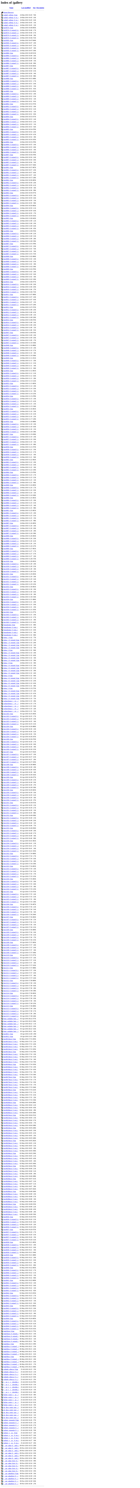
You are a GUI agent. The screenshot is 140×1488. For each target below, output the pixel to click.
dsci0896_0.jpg (8, 142)
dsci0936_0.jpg (8, 1217)
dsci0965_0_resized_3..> (11, 470)
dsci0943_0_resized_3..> (11, 1316)
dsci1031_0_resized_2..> (11, 581)
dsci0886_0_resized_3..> (11, 63)
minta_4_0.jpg (7, 675)
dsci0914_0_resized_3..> (11, 330)
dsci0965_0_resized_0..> (11, 462)
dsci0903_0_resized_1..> (11, 198)
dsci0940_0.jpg (8, 1268)
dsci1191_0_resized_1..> (11, 808)
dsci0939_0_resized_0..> (11, 1257)
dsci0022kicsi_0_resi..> (10, 1130)
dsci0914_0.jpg (8, 320)
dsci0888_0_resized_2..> (11, 86)
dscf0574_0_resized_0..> (11, 30)
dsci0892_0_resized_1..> (11, 109)
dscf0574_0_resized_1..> (11, 33)
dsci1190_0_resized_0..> (11, 792)
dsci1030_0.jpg (8, 561)
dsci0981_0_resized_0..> (11, 513)
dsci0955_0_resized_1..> (11, 414)
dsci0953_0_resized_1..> (11, 388)
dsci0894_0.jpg (8, 116)
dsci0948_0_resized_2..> (11, 353)
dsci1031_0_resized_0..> (11, 576)
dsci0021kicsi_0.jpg (9, 1115)
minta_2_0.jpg (7, 650)
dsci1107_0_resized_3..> (11, 927)
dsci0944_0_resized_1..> (11, 1323)
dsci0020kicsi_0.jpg (9, 1102)
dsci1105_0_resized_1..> (11, 897)
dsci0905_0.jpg (8, 218)
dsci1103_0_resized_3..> (11, 876)
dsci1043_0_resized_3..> (11, 622)
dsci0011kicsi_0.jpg (9, 1039)
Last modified (26, 8)
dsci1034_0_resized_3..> (11, 609)
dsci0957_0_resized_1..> (11, 439)
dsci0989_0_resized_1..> (11, 554)
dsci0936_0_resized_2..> (11, 1224)
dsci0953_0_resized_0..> (11, 386)
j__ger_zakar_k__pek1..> (11, 1445)
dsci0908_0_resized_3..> (11, 266)
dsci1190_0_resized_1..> (11, 795)
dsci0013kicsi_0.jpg (9, 1052)
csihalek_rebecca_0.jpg (10, 1369)
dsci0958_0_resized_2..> (11, 454)
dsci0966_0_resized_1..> (11, 477)
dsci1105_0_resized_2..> (11, 899)
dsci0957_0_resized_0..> (11, 437)
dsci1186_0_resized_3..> (11, 749)
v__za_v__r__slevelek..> (11, 1382)
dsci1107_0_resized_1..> (11, 922)
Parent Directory (8, 12)
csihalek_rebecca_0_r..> (10, 1372)
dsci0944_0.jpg (8, 1318)
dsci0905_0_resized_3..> (11, 228)
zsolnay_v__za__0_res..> (11, 1435)
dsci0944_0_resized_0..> (11, 1321)
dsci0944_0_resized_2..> (11, 1326)
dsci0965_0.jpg (8, 459)
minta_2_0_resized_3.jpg (11, 660)
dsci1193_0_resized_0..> (11, 830)
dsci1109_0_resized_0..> (11, 932)
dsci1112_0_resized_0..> (11, 983)
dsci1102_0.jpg (8, 853)
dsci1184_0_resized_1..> (11, 731)
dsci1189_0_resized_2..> (11, 785)
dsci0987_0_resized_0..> (11, 526)
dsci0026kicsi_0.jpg (9, 1179)
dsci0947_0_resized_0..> (11, 335)
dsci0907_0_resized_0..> (11, 246)
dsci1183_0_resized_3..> (11, 724)
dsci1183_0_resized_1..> (11, 719)
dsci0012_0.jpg (8, 1036)
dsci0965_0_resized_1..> (11, 465)
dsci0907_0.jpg (8, 244)
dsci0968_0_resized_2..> (11, 493)
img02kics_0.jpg (8, 1344)
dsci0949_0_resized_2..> (11, 365)
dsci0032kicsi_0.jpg (9, 1204)
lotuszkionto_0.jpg (9, 625)
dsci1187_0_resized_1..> (11, 757)
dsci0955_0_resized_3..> (11, 419)
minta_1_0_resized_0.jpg (11, 640)
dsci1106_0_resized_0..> (11, 907)
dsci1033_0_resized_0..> (11, 589)
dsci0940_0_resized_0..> (11, 1270)
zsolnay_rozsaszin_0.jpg (11, 1420)
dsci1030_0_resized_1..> (11, 566)
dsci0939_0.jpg (8, 1255)
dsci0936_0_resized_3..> (11, 1227)
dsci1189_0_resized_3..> (11, 787)
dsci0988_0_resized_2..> (11, 543)
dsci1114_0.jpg (8, 993)
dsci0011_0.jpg (8, 1034)
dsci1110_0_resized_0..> (11, 958)
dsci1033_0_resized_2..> (11, 594)
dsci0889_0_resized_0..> (11, 94)
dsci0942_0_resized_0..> (11, 1295)
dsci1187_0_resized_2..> (11, 759)
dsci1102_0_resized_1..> (11, 858)
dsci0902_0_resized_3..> (11, 190)
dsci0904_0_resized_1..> (11, 210)
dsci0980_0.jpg (8, 498)
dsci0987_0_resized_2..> (11, 531)
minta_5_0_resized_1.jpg (11, 693)
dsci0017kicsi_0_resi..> (10, 1079)
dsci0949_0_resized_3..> (11, 368)
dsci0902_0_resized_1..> (11, 185)
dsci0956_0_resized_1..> (11, 426)
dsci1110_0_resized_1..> (11, 960)
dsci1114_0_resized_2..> (11, 1001)
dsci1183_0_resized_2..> (11, 721)
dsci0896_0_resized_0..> (11, 144)
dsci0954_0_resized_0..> (11, 399)
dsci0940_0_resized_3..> (11, 1278)
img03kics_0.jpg (8, 1356)
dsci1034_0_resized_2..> (11, 607)
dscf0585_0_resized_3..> (11, 50)
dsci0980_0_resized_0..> (11, 500)
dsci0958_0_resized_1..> (11, 452)
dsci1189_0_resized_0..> (11, 780)
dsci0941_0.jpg (8, 1280)
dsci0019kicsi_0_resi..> (10, 1092)
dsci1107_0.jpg (8, 917)
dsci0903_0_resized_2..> (11, 200)
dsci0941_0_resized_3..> (11, 1290)
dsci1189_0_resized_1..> (11, 782)
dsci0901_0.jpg (8, 167)
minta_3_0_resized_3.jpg (11, 673)
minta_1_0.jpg (7, 637)
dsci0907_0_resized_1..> (11, 249)
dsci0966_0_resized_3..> (11, 482)
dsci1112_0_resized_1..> (11, 985)
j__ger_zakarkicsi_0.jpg (10, 1473)
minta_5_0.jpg (7, 688)
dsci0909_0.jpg (8, 269)
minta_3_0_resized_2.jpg (11, 670)
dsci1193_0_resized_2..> (11, 836)
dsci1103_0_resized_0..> (11, 869)
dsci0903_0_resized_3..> (11, 203)
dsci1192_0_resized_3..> (11, 825)
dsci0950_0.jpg (8, 371)
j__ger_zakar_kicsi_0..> (10, 1461)
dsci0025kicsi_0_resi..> (10, 1168)
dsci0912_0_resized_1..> (11, 312)
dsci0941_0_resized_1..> (11, 1285)
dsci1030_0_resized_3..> (11, 571)
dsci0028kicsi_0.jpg (9, 1191)
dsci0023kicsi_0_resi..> (10, 1143)
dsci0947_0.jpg (8, 332)
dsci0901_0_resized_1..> (11, 172)
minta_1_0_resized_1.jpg (11, 642)
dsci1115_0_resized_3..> (11, 1016)
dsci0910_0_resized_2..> (11, 289)
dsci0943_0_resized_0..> (11, 1308)
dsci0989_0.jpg (8, 548)
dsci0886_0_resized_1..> (11, 58)
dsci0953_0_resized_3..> (11, 393)
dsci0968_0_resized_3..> (11, 495)
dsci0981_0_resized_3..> (11, 520)
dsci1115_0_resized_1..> (11, 1011)
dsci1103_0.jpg (8, 866)
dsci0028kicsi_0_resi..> (10, 1194)
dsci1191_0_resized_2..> (11, 810)
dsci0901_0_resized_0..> (11, 170)
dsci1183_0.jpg (8, 714)
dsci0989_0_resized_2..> (11, 556)
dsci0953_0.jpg (8, 383)
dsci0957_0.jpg (8, 434)
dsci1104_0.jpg (8, 879)
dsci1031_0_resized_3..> (11, 584)
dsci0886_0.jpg (8, 53)
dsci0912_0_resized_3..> (11, 317)
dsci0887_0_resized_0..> (11, 68)
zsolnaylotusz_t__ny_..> (11, 701)
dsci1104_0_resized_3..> (11, 889)
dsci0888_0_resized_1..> (11, 83)
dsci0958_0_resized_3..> (11, 457)
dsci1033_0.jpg (8, 587)
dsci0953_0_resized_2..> (11, 391)
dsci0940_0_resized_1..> (11, 1273)
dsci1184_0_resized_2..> (11, 734)
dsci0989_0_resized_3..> (11, 559)
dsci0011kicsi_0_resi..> (10, 1041)
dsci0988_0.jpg (8, 536)
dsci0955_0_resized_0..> (11, 411)
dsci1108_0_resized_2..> (11, 950)
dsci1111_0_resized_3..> (11, 978)
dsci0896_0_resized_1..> (11, 147)
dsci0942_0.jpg (8, 1293)
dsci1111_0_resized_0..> (11, 970)
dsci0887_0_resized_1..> (11, 71)
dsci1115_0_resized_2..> (11, 1013)
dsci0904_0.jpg (8, 205)
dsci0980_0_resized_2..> (11, 505)
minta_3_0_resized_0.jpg (11, 665)
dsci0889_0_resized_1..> (11, 96)
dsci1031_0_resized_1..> (11, 579)
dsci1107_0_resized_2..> (11, 924)
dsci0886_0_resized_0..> (11, 55)
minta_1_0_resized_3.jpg (11, 648)
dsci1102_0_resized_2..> (11, 861)
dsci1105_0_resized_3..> (11, 902)
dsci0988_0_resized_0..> (11, 538)
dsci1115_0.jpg (8, 1006)
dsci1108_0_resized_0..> (11, 945)
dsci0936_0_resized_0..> (11, 1219)
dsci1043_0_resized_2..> (11, 620)
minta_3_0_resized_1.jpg (11, 668)
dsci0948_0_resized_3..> (11, 355)
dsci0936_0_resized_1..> (11, 1222)
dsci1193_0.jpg (8, 828)
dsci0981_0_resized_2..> (11, 518)
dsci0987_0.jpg (8, 523)
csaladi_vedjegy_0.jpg (10, 15)
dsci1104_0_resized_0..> (11, 881)
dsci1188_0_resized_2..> (11, 772)
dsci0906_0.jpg (8, 231)
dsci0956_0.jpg (8, 421)
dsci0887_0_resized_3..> (11, 76)
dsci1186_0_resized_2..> (11, 747)
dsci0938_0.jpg (8, 1242)
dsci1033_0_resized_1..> (11, 592)
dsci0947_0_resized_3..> (11, 343)
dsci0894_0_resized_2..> (11, 124)
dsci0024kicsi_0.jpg (9, 1153)
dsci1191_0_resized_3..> (11, 813)
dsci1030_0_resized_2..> (11, 569)
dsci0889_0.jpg (8, 91)
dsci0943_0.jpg (8, 1306)
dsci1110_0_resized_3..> (11, 965)
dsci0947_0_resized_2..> (11, 340)
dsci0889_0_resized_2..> (11, 99)
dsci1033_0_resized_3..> (11, 597)
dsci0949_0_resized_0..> (11, 360)
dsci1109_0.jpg (8, 930)
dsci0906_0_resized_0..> (11, 233)
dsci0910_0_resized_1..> (11, 287)
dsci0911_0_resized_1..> (11, 299)
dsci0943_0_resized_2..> (11, 1313)
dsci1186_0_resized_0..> (11, 742)
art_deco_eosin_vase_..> (11, 1407)
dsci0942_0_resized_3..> (11, 1303)
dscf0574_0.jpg (8, 28)
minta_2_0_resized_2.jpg (11, 658)
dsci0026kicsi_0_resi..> (10, 1181)
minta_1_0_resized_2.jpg (11, 645)
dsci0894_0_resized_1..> (11, 122)
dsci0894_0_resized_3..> (11, 127)
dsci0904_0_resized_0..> (11, 208)
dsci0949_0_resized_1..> (11, 363)
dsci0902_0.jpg (8, 180)
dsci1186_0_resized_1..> (11, 744)
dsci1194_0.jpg (8, 841)
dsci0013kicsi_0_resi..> (10, 1054)
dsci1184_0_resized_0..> (11, 729)
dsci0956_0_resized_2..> (11, 429)
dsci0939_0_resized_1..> (11, 1260)
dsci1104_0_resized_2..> (11, 886)
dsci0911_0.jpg (8, 294)
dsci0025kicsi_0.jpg (9, 1166)
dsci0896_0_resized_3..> (11, 152)
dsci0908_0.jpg (8, 256)
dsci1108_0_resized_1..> (11, 947)
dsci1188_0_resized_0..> (11, 767)
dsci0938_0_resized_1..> (11, 1247)
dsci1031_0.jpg (8, 574)
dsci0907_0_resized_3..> (11, 254)
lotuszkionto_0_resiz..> (10, 627)
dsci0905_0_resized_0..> (11, 221)
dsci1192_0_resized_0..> (11, 818)
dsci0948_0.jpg (8, 345)
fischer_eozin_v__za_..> (11, 1395)
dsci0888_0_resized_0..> (11, 81)
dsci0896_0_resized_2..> (11, 150)
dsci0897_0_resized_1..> (11, 160)
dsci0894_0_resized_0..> (11, 119)
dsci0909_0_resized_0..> (11, 271)
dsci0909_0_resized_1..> (11, 274)
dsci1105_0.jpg (8, 891)
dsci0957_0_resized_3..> (11, 444)
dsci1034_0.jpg (8, 599)
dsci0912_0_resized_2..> (11, 315)
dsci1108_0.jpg (8, 942)
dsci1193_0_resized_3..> (11, 838)
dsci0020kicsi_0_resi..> (10, 1105)
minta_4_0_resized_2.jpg (11, 683)
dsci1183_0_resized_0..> (11, 716)
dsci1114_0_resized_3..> (11, 1003)
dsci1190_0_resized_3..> (11, 800)
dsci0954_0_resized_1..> (11, 401)
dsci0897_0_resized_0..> (11, 157)
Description (40, 8)
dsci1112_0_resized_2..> (11, 988)
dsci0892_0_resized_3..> (11, 114)
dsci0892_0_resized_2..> (11, 111)
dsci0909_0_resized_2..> (11, 277)
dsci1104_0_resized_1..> (11, 884)
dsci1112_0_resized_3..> (11, 991)
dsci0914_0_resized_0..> (11, 322)
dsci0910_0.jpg (8, 282)
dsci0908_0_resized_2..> (11, 264)
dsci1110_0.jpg (8, 955)
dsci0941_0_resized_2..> (11, 1288)
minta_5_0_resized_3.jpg (11, 698)
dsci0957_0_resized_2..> (11, 442)
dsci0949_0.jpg (8, 358)
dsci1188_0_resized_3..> (11, 775)
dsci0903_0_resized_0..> (11, 195)
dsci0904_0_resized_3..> (11, 216)
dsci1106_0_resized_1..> (11, 909)
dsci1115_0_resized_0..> (11, 1008)
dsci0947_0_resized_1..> (11, 338)
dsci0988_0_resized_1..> (11, 541)
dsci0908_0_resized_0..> (11, 259)
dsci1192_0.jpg (8, 815)
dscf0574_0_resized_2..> (11, 35)
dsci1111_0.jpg (8, 968)
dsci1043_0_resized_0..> (11, 614)
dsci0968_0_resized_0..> (11, 487)
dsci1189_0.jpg (8, 777)
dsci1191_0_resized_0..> (11, 805)
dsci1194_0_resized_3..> (11, 851)
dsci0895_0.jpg (8, 129)
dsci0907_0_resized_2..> (11, 251)
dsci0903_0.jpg (8, 193)
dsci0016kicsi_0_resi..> (10, 1067)
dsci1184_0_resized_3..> (11, 736)
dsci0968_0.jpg (8, 485)
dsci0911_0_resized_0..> (11, 297)
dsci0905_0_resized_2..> (11, 226)
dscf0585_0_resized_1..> (11, 45)
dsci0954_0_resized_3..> (11, 406)
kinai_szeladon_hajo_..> (11, 1018)
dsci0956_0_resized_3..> (11, 432)
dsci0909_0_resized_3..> (11, 279)
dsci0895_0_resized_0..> (11, 132)
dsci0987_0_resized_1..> (11, 528)
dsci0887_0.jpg (8, 66)
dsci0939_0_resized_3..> (11, 1265)
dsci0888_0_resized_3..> (11, 89)
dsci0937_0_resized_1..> (11, 1234)
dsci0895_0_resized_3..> (11, 139)
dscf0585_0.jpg (8, 40)
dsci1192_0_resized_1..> (11, 820)
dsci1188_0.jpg (8, 764)
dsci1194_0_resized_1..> (11, 846)
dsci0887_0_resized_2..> (11, 73)
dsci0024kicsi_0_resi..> (10, 1156)
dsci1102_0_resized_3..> (11, 863)
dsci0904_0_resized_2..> (11, 213)
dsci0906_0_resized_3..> (11, 241)
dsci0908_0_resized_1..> (11, 261)
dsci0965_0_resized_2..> (11, 467)
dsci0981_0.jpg (8, 510)
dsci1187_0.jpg (8, 752)
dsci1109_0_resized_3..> (11, 940)
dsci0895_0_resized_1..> (11, 134)
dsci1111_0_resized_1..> (11, 973)
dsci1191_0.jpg (8, 803)
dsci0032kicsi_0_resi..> (10, 1207)
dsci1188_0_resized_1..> (11, 769)
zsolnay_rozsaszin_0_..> (11, 1422)
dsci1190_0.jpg (8, 790)
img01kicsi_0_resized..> (11, 1334)
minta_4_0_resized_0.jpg (11, 678)
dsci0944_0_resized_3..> (11, 1328)
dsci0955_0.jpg (8, 409)
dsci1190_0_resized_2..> (11, 797)
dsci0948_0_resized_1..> (11, 350)
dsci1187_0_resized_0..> (11, 754)
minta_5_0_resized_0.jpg (11, 691)
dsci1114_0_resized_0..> (11, 996)
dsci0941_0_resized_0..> (11, 1283)
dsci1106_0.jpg (8, 904)
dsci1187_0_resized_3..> (11, 762)
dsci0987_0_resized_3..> (11, 533)
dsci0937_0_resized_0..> (11, 1232)
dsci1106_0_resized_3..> (11, 914)
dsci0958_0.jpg (8, 447)
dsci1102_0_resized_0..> (11, 856)
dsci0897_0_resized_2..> (11, 162)
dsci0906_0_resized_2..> (11, 238)
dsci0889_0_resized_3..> (11, 101)
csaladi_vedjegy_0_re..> (11, 17)
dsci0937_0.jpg (8, 1229)
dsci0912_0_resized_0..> (11, 310)
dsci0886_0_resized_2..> (11, 61)
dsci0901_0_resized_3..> (11, 177)
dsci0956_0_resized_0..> (11, 424)
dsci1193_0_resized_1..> (11, 833)
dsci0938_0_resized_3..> (11, 1252)
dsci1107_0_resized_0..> (11, 919)
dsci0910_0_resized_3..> (11, 292)
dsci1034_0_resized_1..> (11, 604)
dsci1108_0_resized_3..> (11, 952)
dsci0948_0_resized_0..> (11, 348)
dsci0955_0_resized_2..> (11, 416)
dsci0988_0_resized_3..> (11, 546)
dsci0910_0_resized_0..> (11, 284)
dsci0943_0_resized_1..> (11, 1311)
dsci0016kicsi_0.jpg (9, 1064)
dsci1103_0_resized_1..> (11, 871)
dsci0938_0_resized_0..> (11, 1245)
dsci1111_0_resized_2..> (11, 975)
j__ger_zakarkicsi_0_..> (10, 1476)
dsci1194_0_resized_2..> (11, 848)
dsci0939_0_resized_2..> (11, 1262)
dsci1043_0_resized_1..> (11, 617)
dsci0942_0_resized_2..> (11, 1301)
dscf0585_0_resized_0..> (11, 43)
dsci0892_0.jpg (8, 104)
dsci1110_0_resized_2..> (11, 963)
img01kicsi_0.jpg (8, 1331)
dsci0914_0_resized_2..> (11, 327)
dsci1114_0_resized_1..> (11, 998)
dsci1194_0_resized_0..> (11, 843)
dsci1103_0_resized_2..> (11, 874)
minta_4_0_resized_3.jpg (11, 686)
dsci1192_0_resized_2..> (11, 823)
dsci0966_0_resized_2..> (11, 480)
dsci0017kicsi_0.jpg (9, 1077)
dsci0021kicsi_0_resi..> (10, 1118)
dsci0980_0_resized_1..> (11, 503)
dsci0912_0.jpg (8, 307)
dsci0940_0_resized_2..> (11, 1275)
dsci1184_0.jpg (8, 726)
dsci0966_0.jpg (8, 472)
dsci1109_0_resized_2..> (11, 937)
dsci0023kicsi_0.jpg (9, 1140)
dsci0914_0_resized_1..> (11, 325)
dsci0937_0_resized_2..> (11, 1237)
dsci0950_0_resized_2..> (11, 378)
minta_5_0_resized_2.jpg (11, 696)
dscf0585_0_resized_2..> (11, 48)
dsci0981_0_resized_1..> (11, 515)
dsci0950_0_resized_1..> (11, 376)
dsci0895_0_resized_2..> (11, 137)
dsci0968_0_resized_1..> (11, 490)
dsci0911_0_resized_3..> (11, 304)
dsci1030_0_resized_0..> (11, 564)
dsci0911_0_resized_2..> (11, 302)
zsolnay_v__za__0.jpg (10, 1433)
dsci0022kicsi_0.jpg (9, 1128)
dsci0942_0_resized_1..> (11, 1298)
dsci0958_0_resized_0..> (11, 449)
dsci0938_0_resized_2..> (11, 1250)
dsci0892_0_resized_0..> (11, 106)
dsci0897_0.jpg (8, 155)
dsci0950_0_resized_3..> (11, 381)
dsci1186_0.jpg (8, 739)
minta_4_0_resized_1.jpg (11, 681)
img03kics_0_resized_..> (11, 1359)
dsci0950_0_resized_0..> (11, 373)
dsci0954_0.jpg (8, 396)
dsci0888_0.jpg (8, 78)
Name (11, 8)
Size (34, 8)
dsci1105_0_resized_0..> (11, 894)
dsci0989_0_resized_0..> (11, 551)
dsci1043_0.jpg (8, 612)
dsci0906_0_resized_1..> (11, 236)
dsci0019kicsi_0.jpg (9, 1090)
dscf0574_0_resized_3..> (11, 38)
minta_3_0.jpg (7, 663)
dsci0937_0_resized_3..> (11, 1240)
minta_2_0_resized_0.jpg (11, 653)
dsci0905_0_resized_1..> (11, 223)
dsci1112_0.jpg (8, 980)
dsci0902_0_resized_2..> (11, 188)
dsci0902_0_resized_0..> (11, 183)
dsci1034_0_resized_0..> (11, 602)
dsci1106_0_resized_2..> (11, 912)
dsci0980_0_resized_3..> (11, 508)
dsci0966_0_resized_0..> (11, 475)
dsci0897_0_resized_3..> (11, 165)
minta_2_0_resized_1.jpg (11, 655)
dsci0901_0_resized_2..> (11, 175)
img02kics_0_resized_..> (11, 1346)
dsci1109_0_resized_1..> (11, 935)
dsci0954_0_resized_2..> (11, 404)
